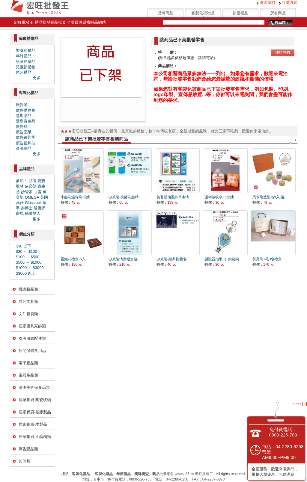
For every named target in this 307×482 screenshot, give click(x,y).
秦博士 (27, 208)
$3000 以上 (26, 273)
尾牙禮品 (23, 72)
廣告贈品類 (28, 449)
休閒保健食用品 (32, 350)
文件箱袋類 (28, 314)
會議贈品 (23, 148)
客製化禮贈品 (203, 13)
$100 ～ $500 (27, 257)
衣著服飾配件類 (32, 338)
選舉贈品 (23, 116)
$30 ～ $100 (26, 251)
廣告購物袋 (25, 110)
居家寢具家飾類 (32, 326)
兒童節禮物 (25, 67)
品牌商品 (165, 13)
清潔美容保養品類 (34, 387)
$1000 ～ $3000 (30, 267)
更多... (38, 77)
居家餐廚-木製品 (33, 424)
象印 (20, 181)
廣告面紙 (23, 132)
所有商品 (278, 13)
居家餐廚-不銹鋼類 (35, 436)
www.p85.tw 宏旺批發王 (194, 474)
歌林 (20, 186)
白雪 (37, 192)
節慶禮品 (240, 13)
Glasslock (33, 202)
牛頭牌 (31, 181)
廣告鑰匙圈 (25, 137)
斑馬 (20, 213)
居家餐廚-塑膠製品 (35, 412)
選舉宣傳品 (25, 121)
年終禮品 (23, 56)
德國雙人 (32, 213)
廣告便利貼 (25, 143)
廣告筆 (22, 104)
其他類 (24, 461)
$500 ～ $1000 (28, 262)
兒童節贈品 (25, 61)
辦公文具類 (28, 301)
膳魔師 (39, 208)
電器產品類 (28, 375)
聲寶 (41, 181)
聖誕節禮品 (25, 50)
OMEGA (32, 197)
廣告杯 (22, 126)
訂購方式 (288, 2)
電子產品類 (28, 363)
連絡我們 (266, 2)
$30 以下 (23, 246)
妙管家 (27, 192)
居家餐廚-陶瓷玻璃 (35, 400)
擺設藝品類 (28, 289)
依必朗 (31, 186)
